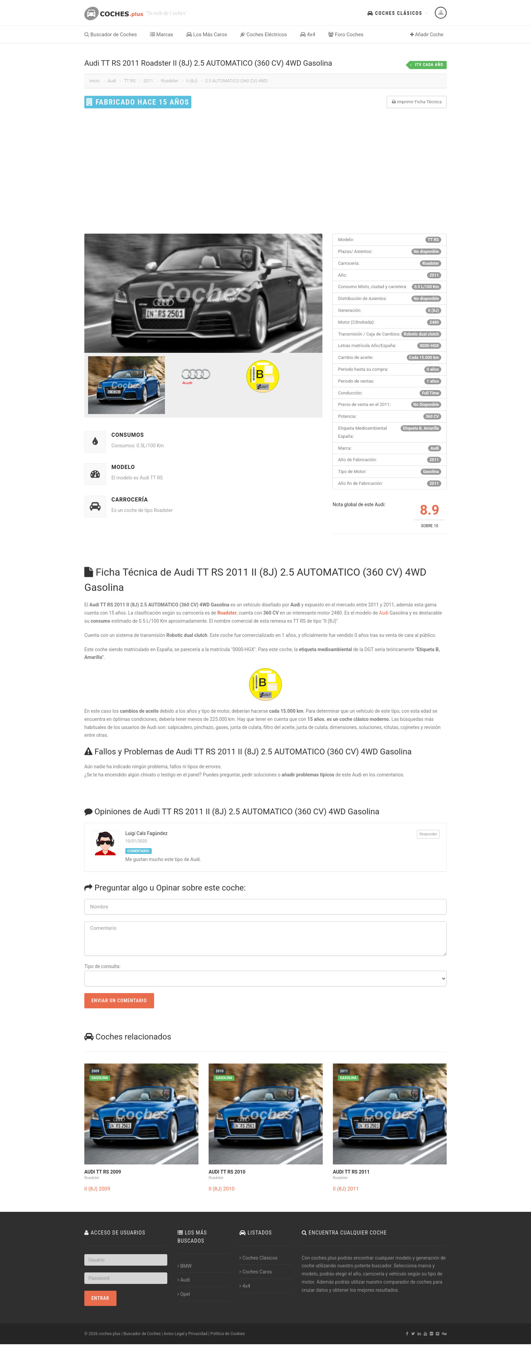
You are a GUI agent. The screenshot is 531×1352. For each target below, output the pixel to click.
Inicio (94, 80)
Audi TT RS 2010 (227, 1172)
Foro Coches (345, 34)
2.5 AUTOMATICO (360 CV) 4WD (236, 80)
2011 (148, 80)
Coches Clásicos (394, 13)
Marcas (161, 34)
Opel (183, 1294)
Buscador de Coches (110, 34)
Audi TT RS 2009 (102, 1172)
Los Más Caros (206, 34)
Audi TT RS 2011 (351, 1172)
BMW (184, 1266)
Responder (428, 834)
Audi (111, 80)
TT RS (130, 80)
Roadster (169, 80)
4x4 (307, 34)
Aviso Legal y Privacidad (185, 1333)
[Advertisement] (265, 171)
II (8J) (191, 80)
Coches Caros (255, 1271)
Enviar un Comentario (119, 1000)
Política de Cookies (227, 1333)
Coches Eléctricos (263, 34)
